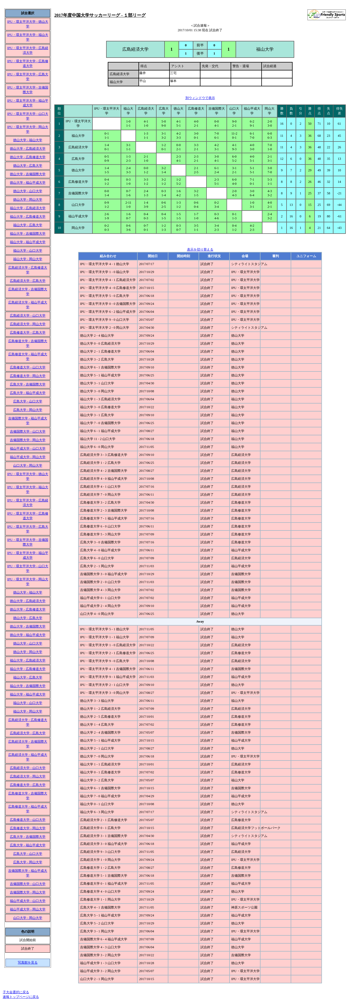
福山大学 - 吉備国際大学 (28, 233)
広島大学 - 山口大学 (27, 401)
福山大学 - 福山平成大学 (28, 242)
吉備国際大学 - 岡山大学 (28, 440)
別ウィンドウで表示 (200, 98)
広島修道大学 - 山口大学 (28, 367)
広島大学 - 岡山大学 (27, 410)
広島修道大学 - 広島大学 (28, 332)
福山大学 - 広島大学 (27, 225)
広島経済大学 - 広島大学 (28, 281)
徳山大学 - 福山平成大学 (28, 182)
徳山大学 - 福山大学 (27, 140)
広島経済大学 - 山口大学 (28, 315)
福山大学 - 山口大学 (27, 250)
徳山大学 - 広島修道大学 (28, 157)
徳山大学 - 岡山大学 (27, 199)
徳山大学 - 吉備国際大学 (28, 174)
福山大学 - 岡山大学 (27, 259)
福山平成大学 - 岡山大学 (28, 457)
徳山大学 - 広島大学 (27, 166)
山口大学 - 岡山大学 (27, 465)
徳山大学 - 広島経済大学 (28, 149)
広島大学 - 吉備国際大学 (28, 384)
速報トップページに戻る (21, 997)
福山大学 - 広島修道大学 (28, 216)
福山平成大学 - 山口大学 (28, 448)
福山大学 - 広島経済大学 (28, 208)
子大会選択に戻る (16, 992)
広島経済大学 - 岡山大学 (28, 324)
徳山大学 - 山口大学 (27, 191)
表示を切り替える (200, 249)
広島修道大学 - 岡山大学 (28, 376)
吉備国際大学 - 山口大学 (28, 431)
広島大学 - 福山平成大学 (28, 393)
